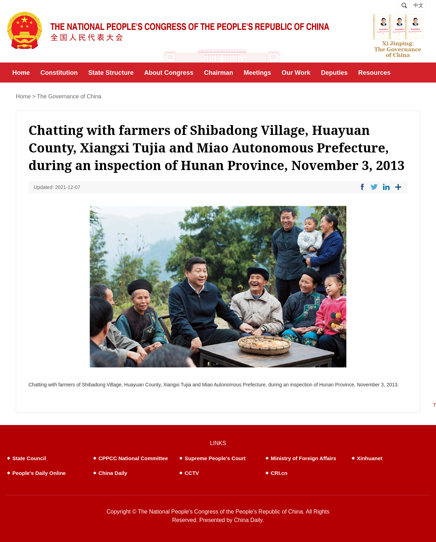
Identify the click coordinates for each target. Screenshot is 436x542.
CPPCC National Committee (133, 458)
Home (23, 96)
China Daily (112, 473)
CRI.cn (279, 473)
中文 (418, 5)
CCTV (192, 473)
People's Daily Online (39, 473)
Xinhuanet (370, 458)
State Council (29, 458)
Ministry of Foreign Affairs (303, 458)
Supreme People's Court (215, 458)
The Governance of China (69, 96)
